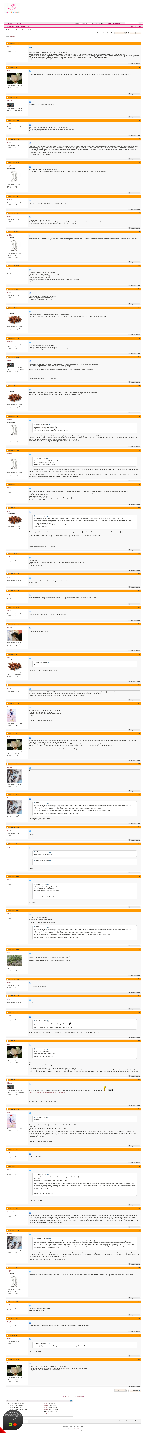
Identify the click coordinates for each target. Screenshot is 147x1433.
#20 (139, 553)
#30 (139, 794)
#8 (139, 213)
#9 (139, 231)
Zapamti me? (95, 23)
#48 (139, 1318)
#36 (139, 979)
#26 (139, 685)
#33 (139, 876)
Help (109, 23)
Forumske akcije (25, 26)
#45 (139, 1230)
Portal (19, 23)
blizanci (12, 37)
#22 (139, 590)
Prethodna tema (69, 1396)
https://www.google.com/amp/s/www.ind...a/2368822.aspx (47, 1092)
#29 (139, 764)
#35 (139, 949)
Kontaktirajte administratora (124, 1421)
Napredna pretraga (136, 26)
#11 (139, 289)
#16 (139, 416)
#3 (139, 97)
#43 (139, 1166)
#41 (139, 1109)
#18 (139, 484)
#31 (139, 827)
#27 (139, 703)
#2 (139, 67)
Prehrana (17, 30)
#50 (139, 1359)
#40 (139, 1079)
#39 (139, 1040)
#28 (139, 733)
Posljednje (136, 33)
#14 (139, 357)
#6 (139, 162)
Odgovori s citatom (134, 63)
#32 (139, 843)
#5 (139, 139)
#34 (139, 910)
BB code (46, 1403)
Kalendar (17, 26)
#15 (139, 385)
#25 (139, 654)
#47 (139, 1301)
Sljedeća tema (79, 1396)
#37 (139, 995)
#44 (139, 1208)
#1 (139, 43)
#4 (139, 120)
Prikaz (136, 40)
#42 (139, 1149)
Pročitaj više (13, 1419)
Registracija (116, 23)
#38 (139, 1012)
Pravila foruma (48, 1414)
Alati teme (130, 40)
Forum (10, 23)
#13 (139, 338)
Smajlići (46, 1405)
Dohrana (24, 30)
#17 (139, 450)
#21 (139, 573)
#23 (139, 607)
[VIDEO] (46, 1409)
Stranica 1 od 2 (121, 33)
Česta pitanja (10, 26)
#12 (139, 307)
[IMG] (45, 1407)
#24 (139, 624)
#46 (139, 1267)
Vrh (139, 1421)
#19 (139, 507)
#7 (139, 196)
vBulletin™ (76, 1428)
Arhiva (135, 1421)
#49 (139, 1335)
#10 (139, 265)
